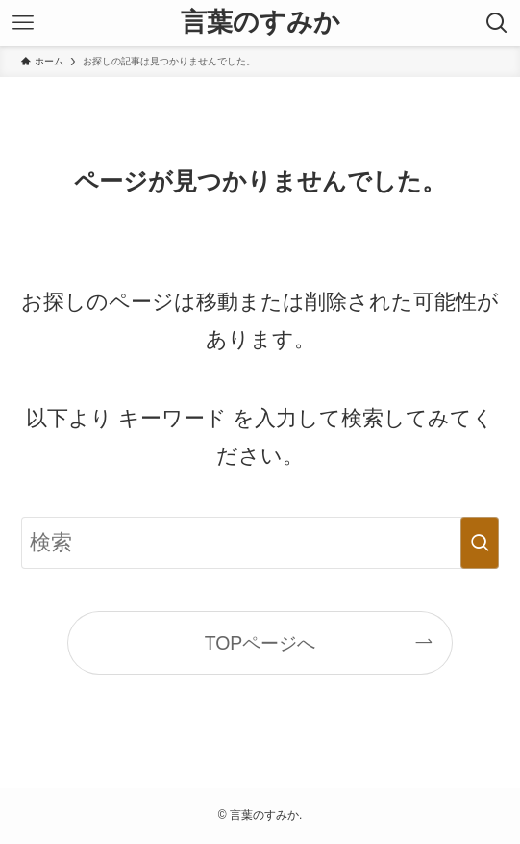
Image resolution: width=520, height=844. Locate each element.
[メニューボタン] (23, 23)
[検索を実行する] (479, 542)
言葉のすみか (260, 23)
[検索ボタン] (497, 23)
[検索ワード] (260, 542)
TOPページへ (260, 642)
